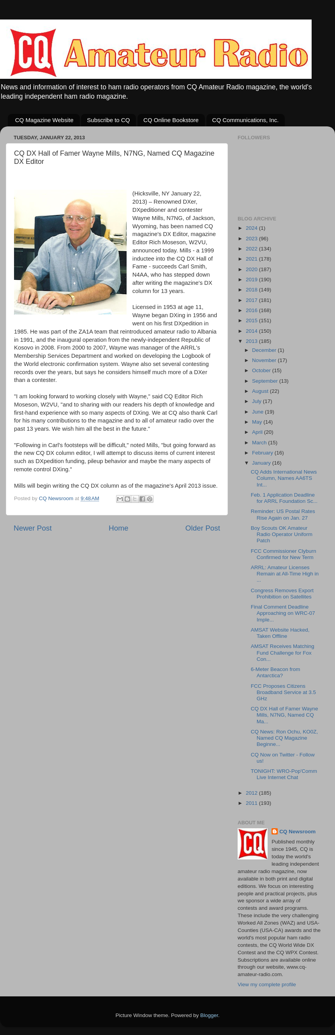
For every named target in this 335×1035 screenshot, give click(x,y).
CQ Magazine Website (44, 120)
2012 (252, 793)
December (265, 350)
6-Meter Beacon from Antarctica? (275, 672)
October (262, 370)
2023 (252, 238)
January (262, 463)
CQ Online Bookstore (171, 120)
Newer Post (33, 528)
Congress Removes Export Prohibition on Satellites (282, 594)
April (258, 432)
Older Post (202, 528)
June (258, 412)
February (263, 453)
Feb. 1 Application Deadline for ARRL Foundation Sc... (284, 498)
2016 (252, 310)
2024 (252, 228)
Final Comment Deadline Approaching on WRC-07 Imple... (283, 613)
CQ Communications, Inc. (245, 120)
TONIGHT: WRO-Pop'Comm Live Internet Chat (284, 774)
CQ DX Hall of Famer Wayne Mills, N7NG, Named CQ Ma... (284, 715)
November (265, 360)
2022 (252, 249)
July (257, 401)
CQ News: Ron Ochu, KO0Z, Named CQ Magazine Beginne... (284, 738)
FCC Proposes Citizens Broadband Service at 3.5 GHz (283, 692)
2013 (252, 341)
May (257, 422)
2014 (252, 331)
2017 (252, 300)
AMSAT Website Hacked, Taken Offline (280, 633)
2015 (252, 320)
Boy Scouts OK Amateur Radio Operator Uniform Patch (281, 534)
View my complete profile (267, 984)
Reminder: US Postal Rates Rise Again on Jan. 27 (283, 514)
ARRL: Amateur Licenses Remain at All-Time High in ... (285, 574)
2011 (252, 803)
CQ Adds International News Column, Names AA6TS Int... (284, 478)
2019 (252, 279)
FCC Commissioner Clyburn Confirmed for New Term (283, 554)
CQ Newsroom (297, 831)
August (261, 391)
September (265, 381)
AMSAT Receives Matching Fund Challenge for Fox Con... (282, 652)
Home (118, 528)
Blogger (209, 1015)
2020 (252, 269)
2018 (252, 290)
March (260, 443)
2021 (252, 259)
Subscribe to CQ (108, 120)
